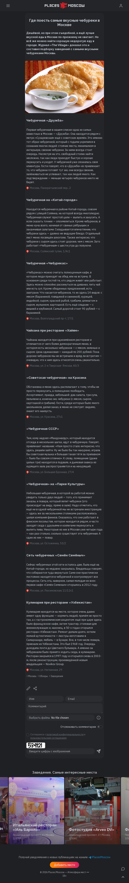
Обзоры (43, 676)
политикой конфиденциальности (65, 734)
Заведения (57, 676)
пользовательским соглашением (48, 738)
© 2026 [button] (64, 872)
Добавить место (64, 865)
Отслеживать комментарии (78, 726)
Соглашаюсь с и (57, 736)
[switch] (100, 726)
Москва (32, 676)
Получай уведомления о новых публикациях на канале (64, 857)
